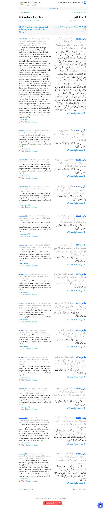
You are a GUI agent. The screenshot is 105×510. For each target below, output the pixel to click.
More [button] (74, 2)
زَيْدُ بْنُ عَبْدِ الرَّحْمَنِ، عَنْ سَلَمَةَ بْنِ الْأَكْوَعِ (70, 28)
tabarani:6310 (23, 245)
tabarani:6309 (23, 216)
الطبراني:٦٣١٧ (81, 454)
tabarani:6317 (23, 454)
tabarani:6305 (23, 39)
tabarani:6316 (23, 418)
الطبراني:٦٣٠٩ (81, 216)
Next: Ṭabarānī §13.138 (78, 13)
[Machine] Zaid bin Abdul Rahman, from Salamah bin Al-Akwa (33, 29)
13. (31, 17)
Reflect (29, 122)
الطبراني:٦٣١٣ (81, 330)
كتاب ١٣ (77, 21)
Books (65, 2)
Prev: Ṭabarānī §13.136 (26, 13)
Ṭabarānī (21, 21)
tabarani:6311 (23, 274)
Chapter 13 (28, 21)
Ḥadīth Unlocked (32, 2)
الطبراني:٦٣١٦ (81, 418)
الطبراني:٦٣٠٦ (81, 130)
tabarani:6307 (23, 160)
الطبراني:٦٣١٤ (81, 357)
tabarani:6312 (23, 303)
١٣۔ (80, 17)
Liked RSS (66, 498)
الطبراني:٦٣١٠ (81, 245)
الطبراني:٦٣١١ (81, 274)
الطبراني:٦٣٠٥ (81, 39)
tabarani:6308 (23, 187)
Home (60, 2)
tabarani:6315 (23, 389)
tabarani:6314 (23, 357)
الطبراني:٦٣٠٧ (81, 160)
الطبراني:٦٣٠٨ (81, 187)
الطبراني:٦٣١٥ (81, 389)
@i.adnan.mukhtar (43, 498)
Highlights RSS (56, 498)
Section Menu (53, 9)
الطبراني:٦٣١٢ (81, 303)
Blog (69, 2)
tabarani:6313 (23, 330)
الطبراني (84, 21)
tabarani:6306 (23, 130)
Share (36, 122)
